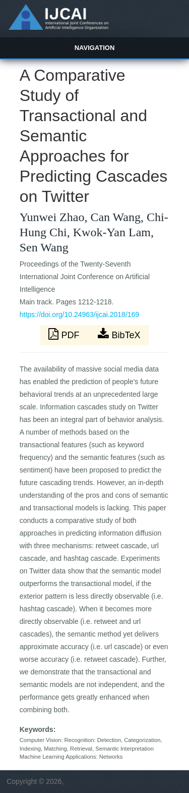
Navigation (95, 47)
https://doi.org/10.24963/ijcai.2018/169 (79, 314)
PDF (65, 334)
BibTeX (119, 334)
